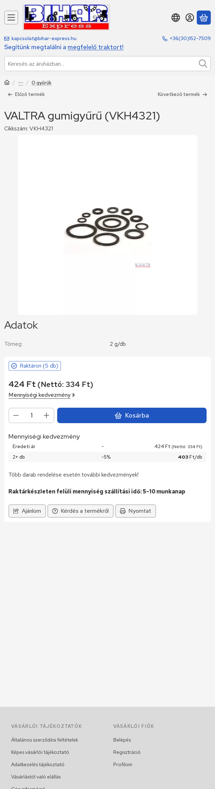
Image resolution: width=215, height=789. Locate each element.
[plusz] (46, 415)
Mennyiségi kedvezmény (41, 394)
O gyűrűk (42, 83)
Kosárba (132, 415)
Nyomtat (135, 511)
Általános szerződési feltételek (44, 740)
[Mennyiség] (31, 415)
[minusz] (16, 415)
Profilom (122, 764)
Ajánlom (27, 511)
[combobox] (107, 63)
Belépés (122, 740)
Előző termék (26, 94)
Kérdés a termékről (80, 511)
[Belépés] (190, 18)
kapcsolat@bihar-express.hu (44, 38)
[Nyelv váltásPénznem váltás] (176, 18)
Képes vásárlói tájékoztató (40, 752)
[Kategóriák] (11, 18)
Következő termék (182, 94)
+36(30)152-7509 (190, 38)
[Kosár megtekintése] (204, 18)
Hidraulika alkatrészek (20, 83)
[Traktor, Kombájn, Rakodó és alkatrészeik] (7, 83)
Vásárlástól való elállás (36, 777)
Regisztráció (127, 752)
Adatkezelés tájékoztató (38, 764)
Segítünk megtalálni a (63, 47)
